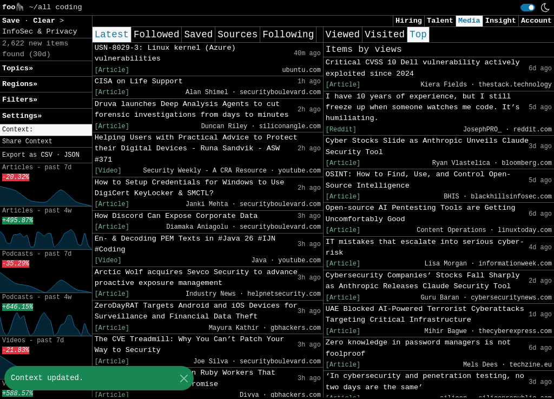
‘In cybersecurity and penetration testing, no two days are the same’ (425, 381)
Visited (385, 34)
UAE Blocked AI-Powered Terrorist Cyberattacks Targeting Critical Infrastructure (425, 314)
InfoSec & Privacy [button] (39, 32)
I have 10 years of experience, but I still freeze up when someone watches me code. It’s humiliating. (423, 107)
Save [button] (13, 21)
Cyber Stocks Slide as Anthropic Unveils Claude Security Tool (427, 146)
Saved (198, 34)
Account (536, 21)
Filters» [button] (19, 100)
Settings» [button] (22, 116)
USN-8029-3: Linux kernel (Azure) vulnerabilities (165, 53)
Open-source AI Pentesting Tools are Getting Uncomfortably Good (421, 213)
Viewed (343, 34)
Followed (156, 34)
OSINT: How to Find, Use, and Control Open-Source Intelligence (418, 179)
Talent (440, 21)
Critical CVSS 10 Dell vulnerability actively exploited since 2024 (423, 67)
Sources (237, 34)
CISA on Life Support (139, 81)
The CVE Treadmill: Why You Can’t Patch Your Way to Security (190, 344)
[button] (46, 130)
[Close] (183, 378)
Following (288, 34)
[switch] (527, 7)
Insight (500, 21)
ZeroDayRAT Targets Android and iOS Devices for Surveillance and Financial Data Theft (196, 311)
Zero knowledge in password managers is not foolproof (418, 347)
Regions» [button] (19, 84)
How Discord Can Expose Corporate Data (176, 216)
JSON (72, 155)
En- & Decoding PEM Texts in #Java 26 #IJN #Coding (185, 244)
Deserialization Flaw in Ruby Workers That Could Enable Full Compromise (185, 378)
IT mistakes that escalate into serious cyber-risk (425, 247)
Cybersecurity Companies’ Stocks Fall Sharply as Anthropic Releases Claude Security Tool (423, 280)
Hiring (408, 21)
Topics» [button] (17, 68)
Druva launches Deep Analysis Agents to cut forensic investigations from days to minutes (192, 109)
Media (469, 21)
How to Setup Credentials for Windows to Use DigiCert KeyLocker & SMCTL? (190, 187)
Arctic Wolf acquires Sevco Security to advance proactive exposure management (196, 277)
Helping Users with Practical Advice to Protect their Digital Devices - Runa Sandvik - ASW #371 (196, 149)
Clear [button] (46, 21)
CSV (46, 155)
